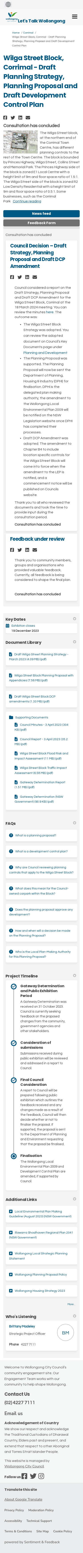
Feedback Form (42, 223)
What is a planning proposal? (35, 835)
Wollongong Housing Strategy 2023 (40, 1290)
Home (16, 32)
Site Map (42, 1531)
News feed (41, 213)
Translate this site (20, 1489)
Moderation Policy (41, 1510)
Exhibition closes (23, 625)
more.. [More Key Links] (71, 1304)
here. (50, 312)
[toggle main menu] (75, 16)
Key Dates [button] (41, 619)
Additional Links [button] (41, 1199)
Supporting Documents (31, 717)
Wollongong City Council (24, 1466)
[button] (5, 117)
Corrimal (28, 32)
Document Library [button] (41, 642)
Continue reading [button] (27, 201)
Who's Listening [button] (41, 1316)
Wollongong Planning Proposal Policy (41, 1274)
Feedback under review (37, 539)
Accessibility (13, 1521)
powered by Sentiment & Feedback (32, 1542)
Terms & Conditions (18, 1531)
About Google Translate (23, 1499)
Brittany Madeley (22, 1326)
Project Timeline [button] (41, 976)
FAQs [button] (41, 823)
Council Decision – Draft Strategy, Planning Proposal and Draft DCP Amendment (38, 256)
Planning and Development (45, 353)
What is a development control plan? (41, 851)
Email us (13, 1413)
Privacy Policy (14, 1510)
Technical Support (39, 1521)
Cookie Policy (62, 1531)
